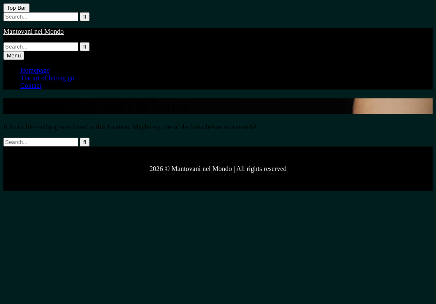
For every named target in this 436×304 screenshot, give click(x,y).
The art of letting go (47, 77)
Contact (30, 85)
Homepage (34, 70)
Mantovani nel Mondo (33, 31)
